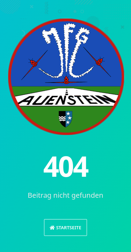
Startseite (65, 227)
